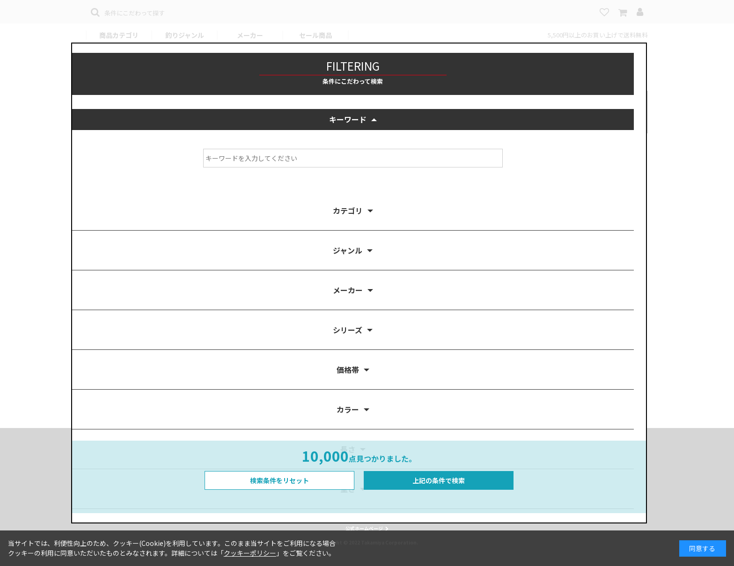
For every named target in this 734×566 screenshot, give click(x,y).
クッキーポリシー (250, 553)
